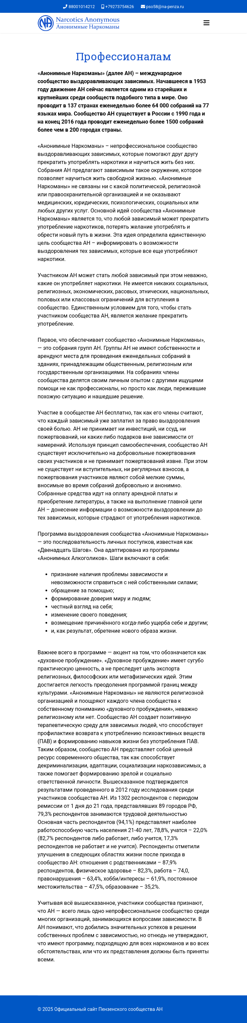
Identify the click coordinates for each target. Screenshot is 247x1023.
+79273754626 (119, 6)
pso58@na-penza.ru (165, 6)
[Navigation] (207, 23)
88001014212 (82, 6)
